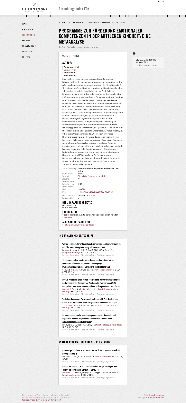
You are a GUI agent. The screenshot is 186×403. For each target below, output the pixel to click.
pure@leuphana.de (157, 395)
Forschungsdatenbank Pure (155, 397)
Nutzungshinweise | (29, 400)
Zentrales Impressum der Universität (48, 400)
